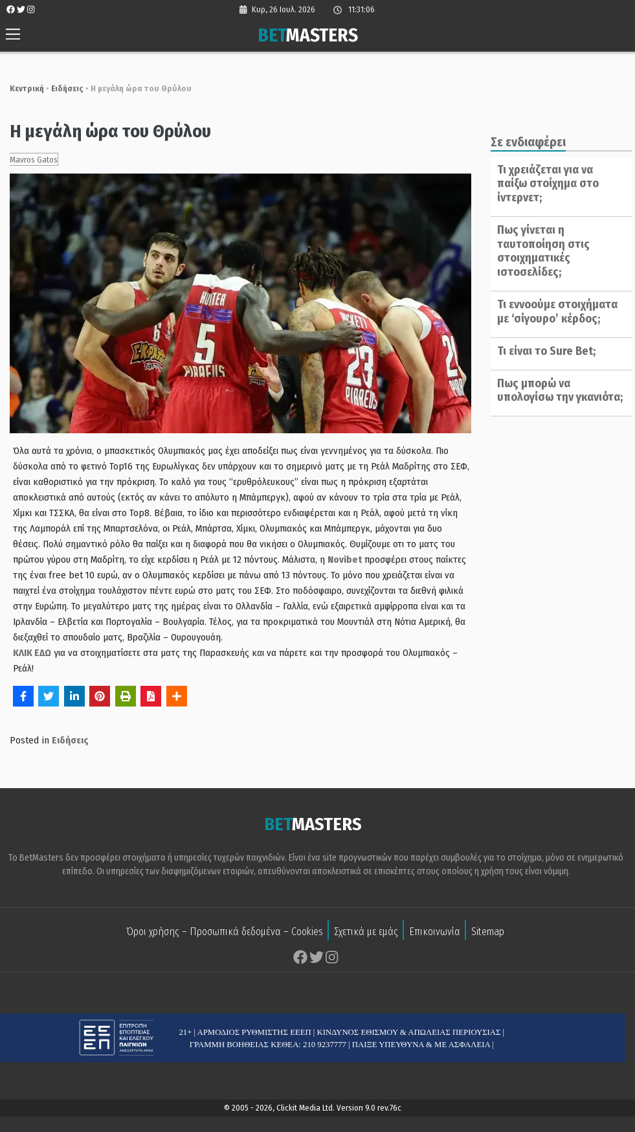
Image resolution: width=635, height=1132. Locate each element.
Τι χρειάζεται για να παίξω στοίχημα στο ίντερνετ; (557, 177)
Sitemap (487, 933)
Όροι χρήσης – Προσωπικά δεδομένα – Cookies (224, 933)
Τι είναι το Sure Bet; (542, 337)
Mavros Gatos (27, 159)
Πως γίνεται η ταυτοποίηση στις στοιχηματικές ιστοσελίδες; (539, 237)
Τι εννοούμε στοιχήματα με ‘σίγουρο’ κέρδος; (553, 297)
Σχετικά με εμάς (366, 933)
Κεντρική (20, 88)
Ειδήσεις (61, 88)
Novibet (304, 561)
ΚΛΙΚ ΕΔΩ (25, 654)
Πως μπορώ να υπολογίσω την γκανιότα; (556, 376)
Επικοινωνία (434, 933)
